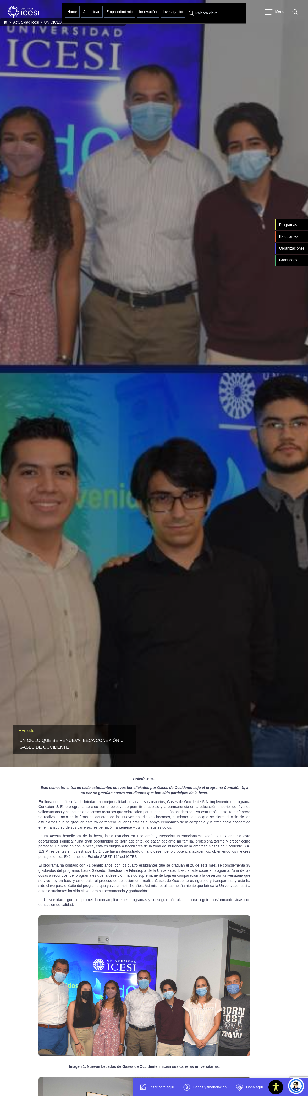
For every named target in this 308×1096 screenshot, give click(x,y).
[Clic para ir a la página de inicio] (23, 12)
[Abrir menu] (274, 12)
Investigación (173, 12)
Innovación (148, 12)
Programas (288, 225)
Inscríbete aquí (156, 1087)
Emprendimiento (119, 12)
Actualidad (91, 12)
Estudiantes (288, 236)
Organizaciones (292, 248)
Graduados (288, 260)
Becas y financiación (204, 1087)
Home (72, 12)
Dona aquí (248, 1087)
